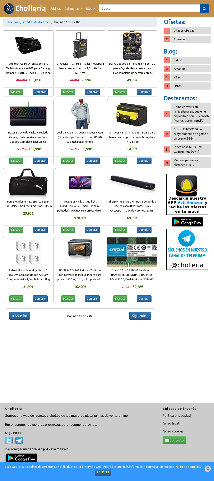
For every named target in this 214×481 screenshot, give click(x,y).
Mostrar (16, 92)
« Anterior (19, 316)
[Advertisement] (187, 338)
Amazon (179, 39)
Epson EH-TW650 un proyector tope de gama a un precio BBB (191, 133)
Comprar (40, 92)
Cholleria (12, 22)
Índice (178, 60)
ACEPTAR (103, 472)
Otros (178, 86)
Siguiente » (140, 316)
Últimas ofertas (184, 30)
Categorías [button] (72, 8)
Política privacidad (177, 415)
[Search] (149, 8)
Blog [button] (89, 8)
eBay (177, 77)
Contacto (174, 440)
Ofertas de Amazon (36, 22)
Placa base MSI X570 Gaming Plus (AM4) (188, 149)
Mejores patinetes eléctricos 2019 (186, 162)
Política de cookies (187, 466)
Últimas (56, 8)
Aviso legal (171, 423)
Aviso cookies (173, 431)
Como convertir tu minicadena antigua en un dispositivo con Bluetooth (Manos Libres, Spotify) (191, 113)
